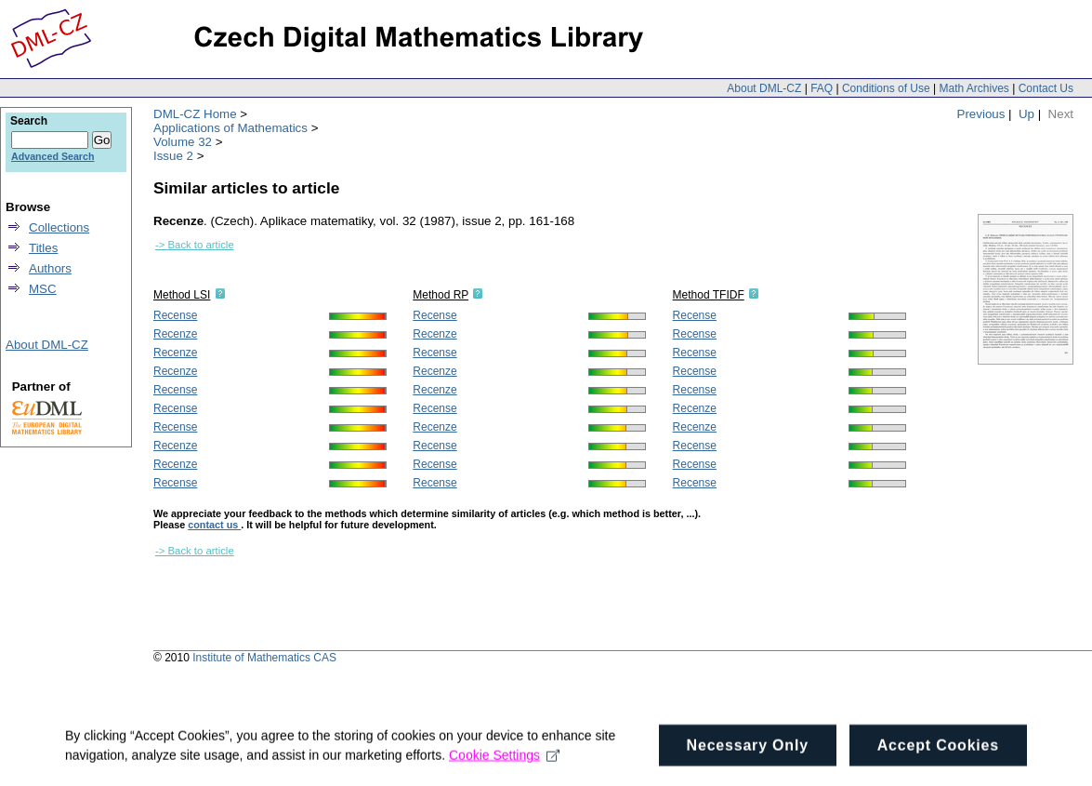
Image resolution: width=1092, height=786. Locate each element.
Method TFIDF (708, 294)
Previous (981, 114)
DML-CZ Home (195, 114)
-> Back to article (194, 244)
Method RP (440, 294)
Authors (50, 268)
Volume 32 (182, 142)
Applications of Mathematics (230, 128)
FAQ (821, 88)
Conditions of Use (886, 88)
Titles (43, 248)
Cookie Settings (504, 772)
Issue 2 (173, 156)
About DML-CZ (764, 88)
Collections (59, 227)
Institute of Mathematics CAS (264, 657)
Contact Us (1046, 88)
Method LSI (181, 294)
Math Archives (973, 88)
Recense (175, 315)
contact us (214, 524)
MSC (43, 289)
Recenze (175, 333)
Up (1026, 114)
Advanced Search (52, 156)
